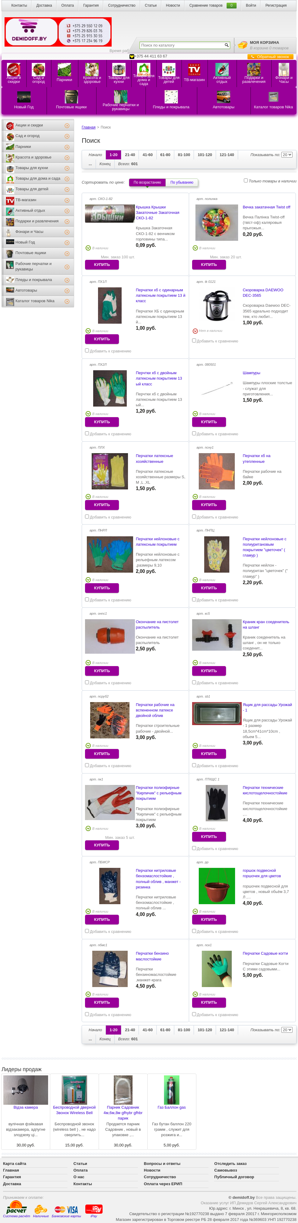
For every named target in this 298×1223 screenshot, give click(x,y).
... (90, 164)
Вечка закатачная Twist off (266, 207)
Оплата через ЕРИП (163, 1184)
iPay (94, 1210)
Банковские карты (66, 1212)
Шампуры (251, 373)
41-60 (147, 154)
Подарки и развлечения (37, 221)
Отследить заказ (230, 1163)
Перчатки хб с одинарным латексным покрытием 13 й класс (160, 295)
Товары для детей (31, 189)
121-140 (227, 154)
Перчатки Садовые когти (265, 953)
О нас (79, 1177)
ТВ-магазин (25, 200)
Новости (173, 5)
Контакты (19, 5)
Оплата (67, 5)
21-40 (130, 154)
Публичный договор (234, 1177)
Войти (251, 5)
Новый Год (25, 242)
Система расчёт (16, 1209)
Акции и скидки (29, 125)
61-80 (165, 154)
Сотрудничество (121, 5)
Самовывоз (225, 1170)
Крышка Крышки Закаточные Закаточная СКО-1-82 (157, 212)
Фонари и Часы (29, 231)
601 (128, 164)
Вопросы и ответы (162, 1163)
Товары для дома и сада (37, 178)
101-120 (205, 154)
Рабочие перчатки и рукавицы (33, 266)
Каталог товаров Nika (34, 301)
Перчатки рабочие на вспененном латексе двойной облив (155, 710)
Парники (23, 146)
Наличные (41, 1211)
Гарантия (91, 5)
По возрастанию (147, 182)
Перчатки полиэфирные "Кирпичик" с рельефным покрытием (159, 793)
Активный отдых (30, 210)
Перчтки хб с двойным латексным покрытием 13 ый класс (159, 378)
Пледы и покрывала (33, 279)
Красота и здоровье (33, 157)
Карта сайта (14, 1163)
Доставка (44, 5)
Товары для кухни (31, 167)
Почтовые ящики (30, 252)
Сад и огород (27, 135)
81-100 (184, 154)
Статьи (151, 5)
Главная (89, 127)
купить (102, 264)
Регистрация (276, 5)
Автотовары (26, 290)
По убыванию (181, 182)
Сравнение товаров (206, 5)
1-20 (113, 154)
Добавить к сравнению (108, 350)
